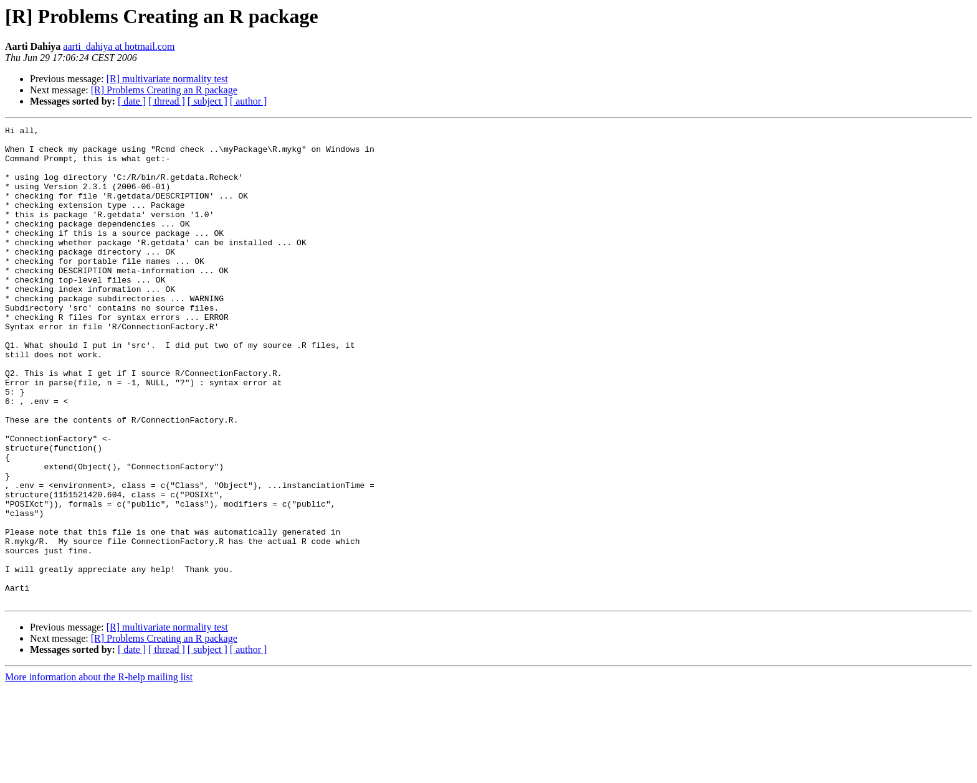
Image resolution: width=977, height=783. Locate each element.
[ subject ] (207, 101)
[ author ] (248, 101)
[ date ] (132, 101)
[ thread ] (166, 101)
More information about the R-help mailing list (99, 772)
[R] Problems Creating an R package (164, 90)
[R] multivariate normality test (167, 78)
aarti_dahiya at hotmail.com (118, 46)
